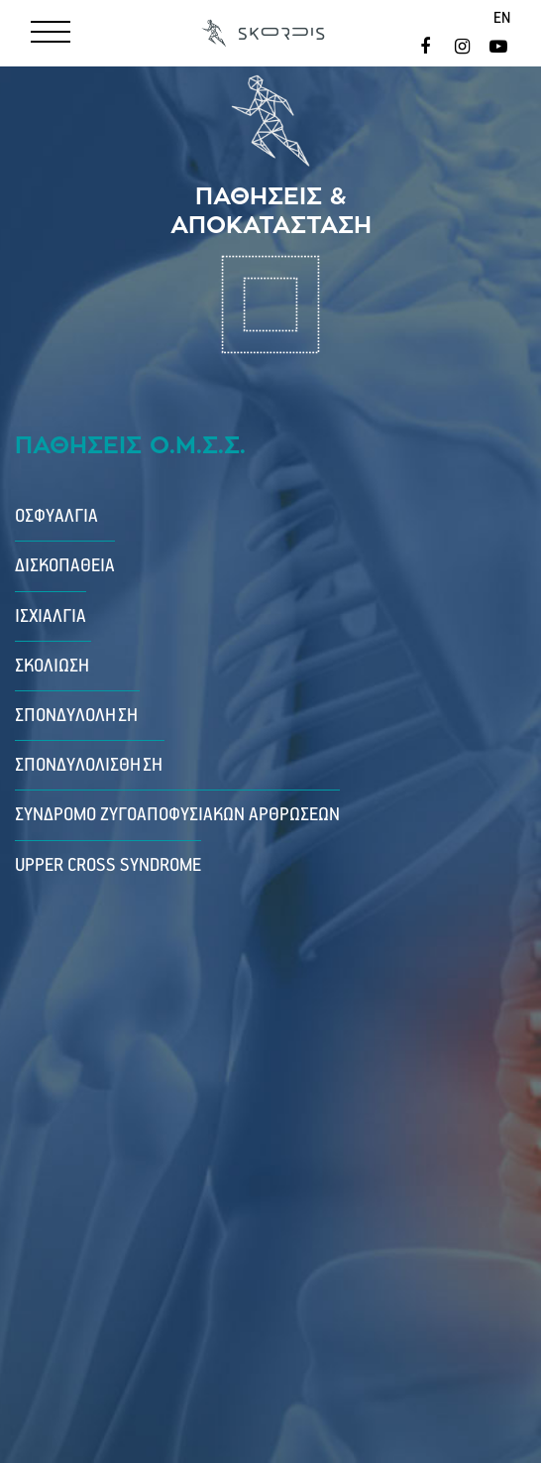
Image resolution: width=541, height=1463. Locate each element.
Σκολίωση (53, 666)
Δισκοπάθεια (65, 565)
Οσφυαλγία (56, 516)
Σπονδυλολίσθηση (89, 765)
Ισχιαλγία (50, 616)
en (501, 18)
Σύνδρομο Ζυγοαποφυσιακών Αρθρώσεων (177, 814)
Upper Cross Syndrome (108, 865)
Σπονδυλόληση (77, 715)
